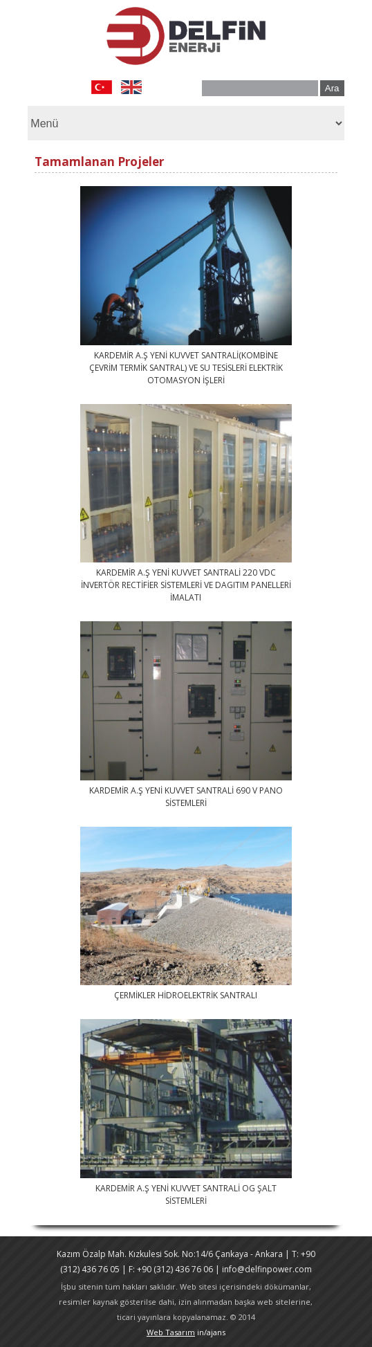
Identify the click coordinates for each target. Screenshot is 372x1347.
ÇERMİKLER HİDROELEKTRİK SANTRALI (185, 995)
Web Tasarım (171, 1332)
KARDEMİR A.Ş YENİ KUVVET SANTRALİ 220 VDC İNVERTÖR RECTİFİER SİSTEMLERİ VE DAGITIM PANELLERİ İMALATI (186, 585)
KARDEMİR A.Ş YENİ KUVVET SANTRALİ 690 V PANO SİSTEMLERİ (186, 797)
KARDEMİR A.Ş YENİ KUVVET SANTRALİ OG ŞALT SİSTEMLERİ (186, 1194)
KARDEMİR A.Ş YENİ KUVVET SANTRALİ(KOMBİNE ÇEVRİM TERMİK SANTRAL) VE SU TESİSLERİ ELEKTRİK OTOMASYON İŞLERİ (186, 367)
